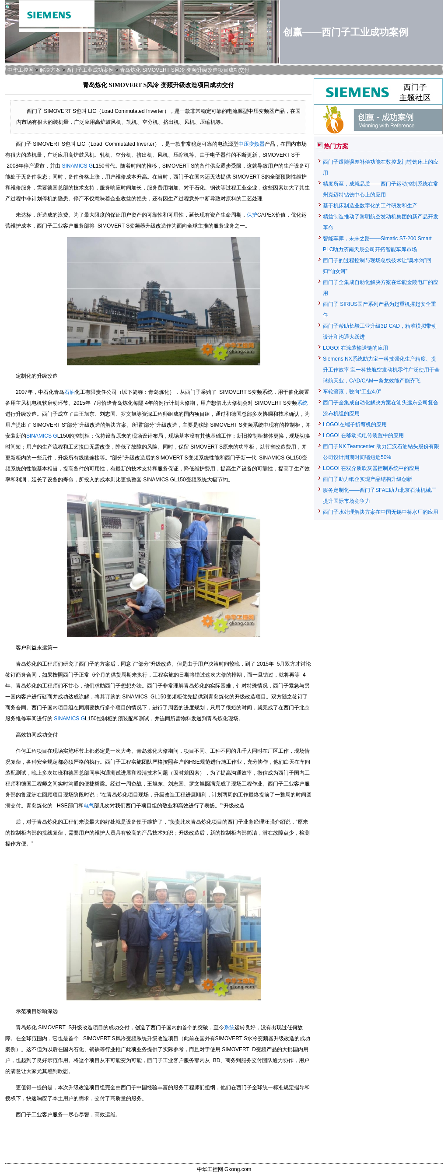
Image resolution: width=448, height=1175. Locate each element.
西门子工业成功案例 (90, 70)
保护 (252, 215)
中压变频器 (251, 144)
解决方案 (50, 70)
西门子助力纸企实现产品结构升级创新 (367, 479)
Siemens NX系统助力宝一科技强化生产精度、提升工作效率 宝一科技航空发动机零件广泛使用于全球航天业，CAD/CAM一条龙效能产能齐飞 (381, 370)
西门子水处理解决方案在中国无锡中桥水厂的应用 (380, 512)
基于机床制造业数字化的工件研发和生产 (370, 206)
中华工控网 (20, 70)
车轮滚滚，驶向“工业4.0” (352, 392)
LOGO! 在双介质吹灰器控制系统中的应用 (371, 468)
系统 (302, 403)
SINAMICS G (77, 166)
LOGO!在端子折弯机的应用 (355, 424)
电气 (89, 806)
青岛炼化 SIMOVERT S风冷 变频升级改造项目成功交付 (184, 70)
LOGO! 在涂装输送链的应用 (355, 348)
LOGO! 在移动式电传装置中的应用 (363, 435)
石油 (69, 392)
